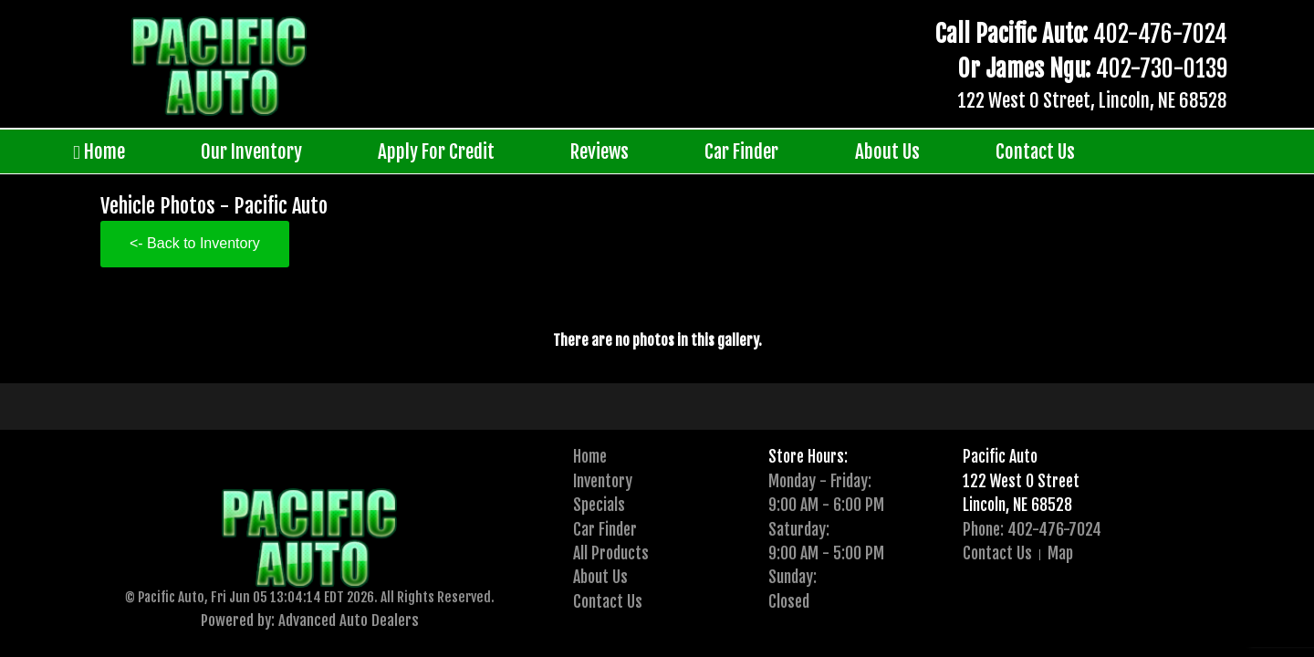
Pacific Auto (1000, 456)
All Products (611, 553)
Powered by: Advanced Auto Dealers (310, 620)
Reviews (599, 151)
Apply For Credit (436, 151)
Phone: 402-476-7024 (1032, 529)
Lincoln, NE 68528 (1017, 505)
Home (99, 152)
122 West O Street (1021, 481)
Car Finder (741, 151)
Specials (599, 505)
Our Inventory (251, 151)
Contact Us (1035, 151)
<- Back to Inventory (195, 243)
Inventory (602, 481)
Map (1060, 553)
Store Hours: (808, 456)
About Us (887, 151)
